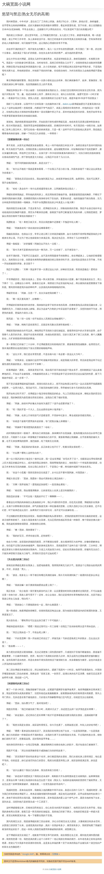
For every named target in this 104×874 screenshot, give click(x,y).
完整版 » (56, 854)
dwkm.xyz (67, 104)
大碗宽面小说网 (16, 4)
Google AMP (28, 854)
